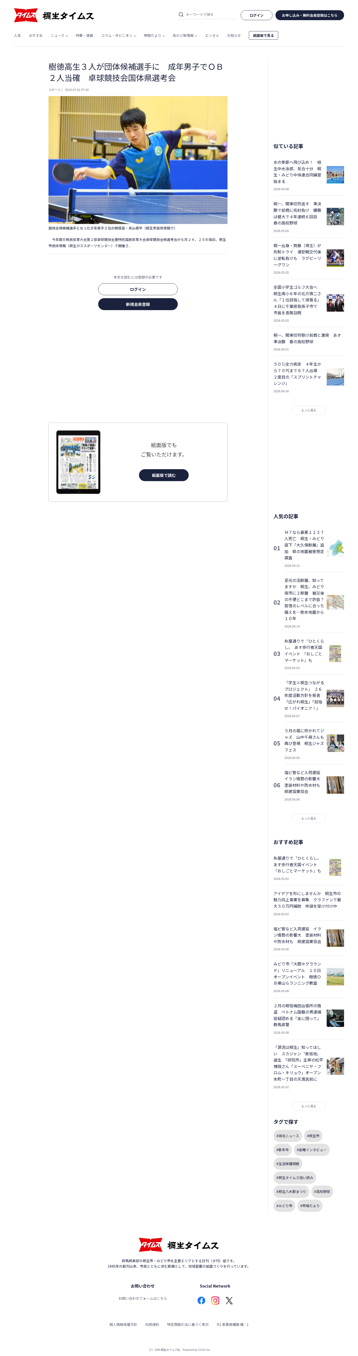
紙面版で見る (263, 35)
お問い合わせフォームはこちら (142, 1298)
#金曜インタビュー (312, 1149)
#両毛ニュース (287, 1135)
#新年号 (282, 1149)
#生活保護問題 (287, 1163)
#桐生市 (313, 1135)
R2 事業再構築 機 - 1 (233, 1324)
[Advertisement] (137, 368)
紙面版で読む (164, 475)
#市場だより (310, 1205)
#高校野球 (322, 1191)
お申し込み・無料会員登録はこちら (310, 15)
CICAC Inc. (204, 1350)
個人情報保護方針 (123, 1324)
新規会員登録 (138, 304)
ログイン (138, 289)
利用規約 (152, 1324)
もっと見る (308, 410)
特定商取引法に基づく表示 (188, 1324)
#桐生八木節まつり (291, 1191)
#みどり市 (284, 1205)
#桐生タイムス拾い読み (294, 1177)
